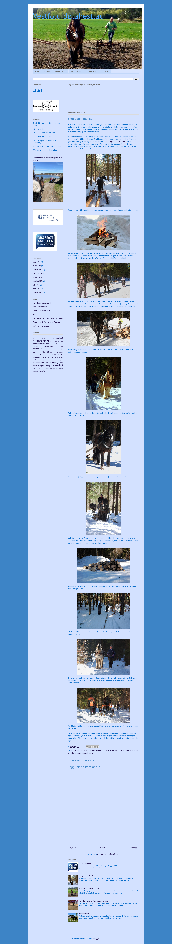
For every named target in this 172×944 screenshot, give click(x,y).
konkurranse (45, 355)
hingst (57, 346)
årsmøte (42, 371)
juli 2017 (36, 285)
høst (62, 346)
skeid (35, 366)
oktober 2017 (38, 281)
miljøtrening (59, 357)
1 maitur (39, 338)
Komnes (35, 355)
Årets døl (35, 371)
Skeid (35, 314)
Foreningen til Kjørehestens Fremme (46, 322)
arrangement (89, 750)
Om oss (47, 71)
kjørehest (118, 750)
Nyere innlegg (75, 847)
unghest (85, 753)
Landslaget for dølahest (42, 303)
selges (61, 363)
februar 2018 (37, 270)
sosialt (78, 753)
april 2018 (36, 262)
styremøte (36, 369)
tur (42, 369)
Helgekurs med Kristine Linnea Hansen (93, 901)
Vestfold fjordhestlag (41, 326)
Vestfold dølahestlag (68, 16)
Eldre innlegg (132, 847)
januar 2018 (37, 273)
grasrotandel (37, 346)
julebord (36, 352)
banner (52, 341)
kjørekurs (59, 352)
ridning (55, 362)
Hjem (37, 71)
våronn (61, 369)
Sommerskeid (84, 913)
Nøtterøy (51, 360)
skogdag (134, 750)
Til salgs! (105, 71)
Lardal (60, 355)
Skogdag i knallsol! (86, 876)
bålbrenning (98, 750)
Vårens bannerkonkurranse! (89, 888)
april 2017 (36, 289)
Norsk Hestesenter (40, 307)
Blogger (96, 938)
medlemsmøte (38, 357)
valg (51, 369)
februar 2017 (37, 292)
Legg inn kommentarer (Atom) (108, 854)
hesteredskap (109, 750)
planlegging (59, 360)
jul (62, 349)
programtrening (39, 362)
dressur (45, 344)
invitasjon (37, 348)
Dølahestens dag (53, 344)
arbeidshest (79, 750)
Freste (61, 344)
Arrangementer (60, 71)
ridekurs (48, 363)
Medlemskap (92, 71)
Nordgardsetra (37, 360)
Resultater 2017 (77, 71)
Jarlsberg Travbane (51, 349)
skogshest (72, 753)
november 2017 (39, 277)
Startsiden (104, 847)
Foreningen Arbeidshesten (115, 141)
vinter (91, 753)
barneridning (59, 341)
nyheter (45, 360)
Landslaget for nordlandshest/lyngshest (48, 318)
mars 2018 (37, 266)
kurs (54, 354)
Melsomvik (127, 750)
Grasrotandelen (85, 863)
